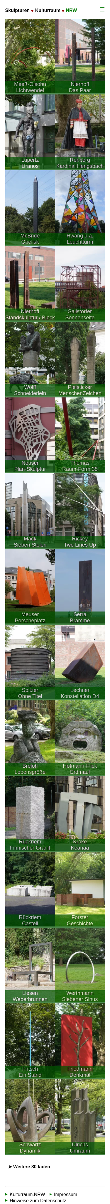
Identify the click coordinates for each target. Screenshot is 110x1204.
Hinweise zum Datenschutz (38, 1200)
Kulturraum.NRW (27, 1194)
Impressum (65, 1194)
